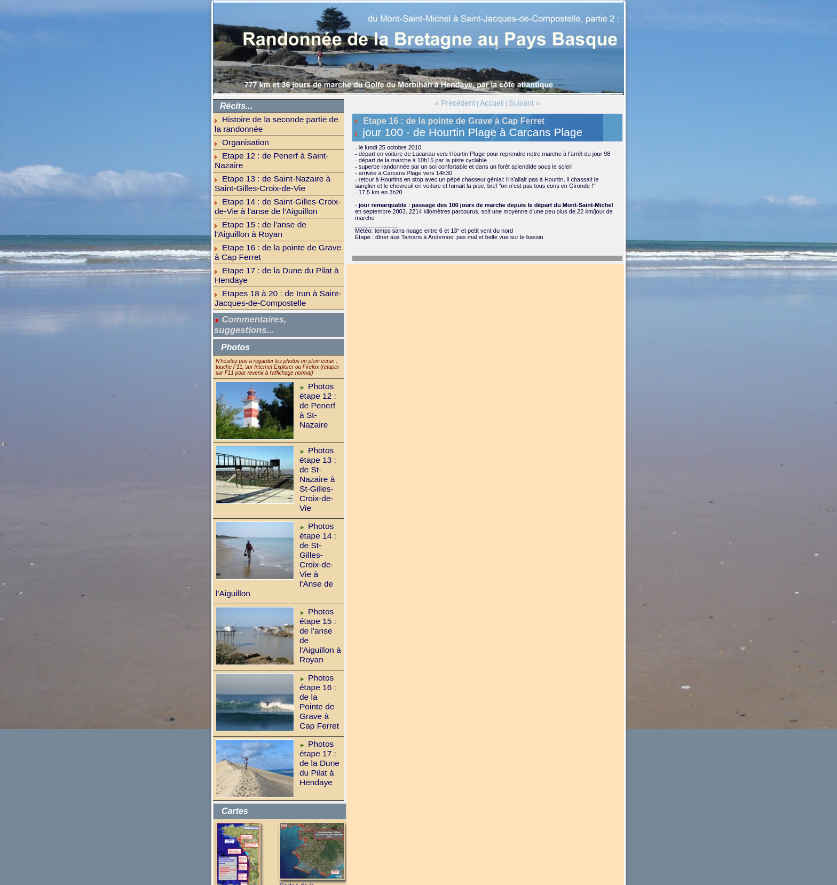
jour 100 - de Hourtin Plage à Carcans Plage (425, 127)
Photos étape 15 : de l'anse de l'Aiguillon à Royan (316, 504)
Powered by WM (418, 881)
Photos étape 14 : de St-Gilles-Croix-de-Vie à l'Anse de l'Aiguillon (319, 440)
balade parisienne (246, 842)
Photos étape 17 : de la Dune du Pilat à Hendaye (319, 629)
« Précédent (461, 102)
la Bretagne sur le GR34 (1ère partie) (271, 818)
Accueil (490, 102)
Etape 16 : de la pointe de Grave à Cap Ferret (281, 194)
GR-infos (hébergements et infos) (266, 830)
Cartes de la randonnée (307, 762)
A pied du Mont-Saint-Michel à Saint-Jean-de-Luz (244, 776)
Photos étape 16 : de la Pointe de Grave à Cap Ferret (319, 568)
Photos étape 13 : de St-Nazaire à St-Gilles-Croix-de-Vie (319, 376)
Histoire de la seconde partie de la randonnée (281, 118)
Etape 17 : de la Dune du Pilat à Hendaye (276, 204)
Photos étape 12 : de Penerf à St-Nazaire (316, 308)
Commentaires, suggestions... (248, 240)
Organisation (238, 128)
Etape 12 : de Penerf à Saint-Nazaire (270, 139)
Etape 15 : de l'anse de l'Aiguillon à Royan (276, 183)
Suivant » (517, 102)
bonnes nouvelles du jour (255, 854)
